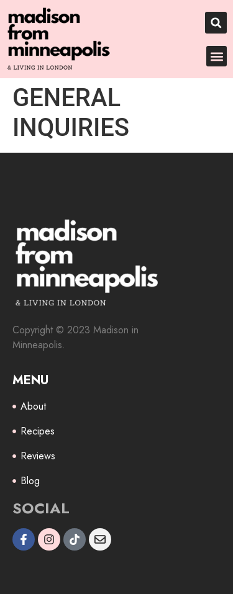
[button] (216, 23)
